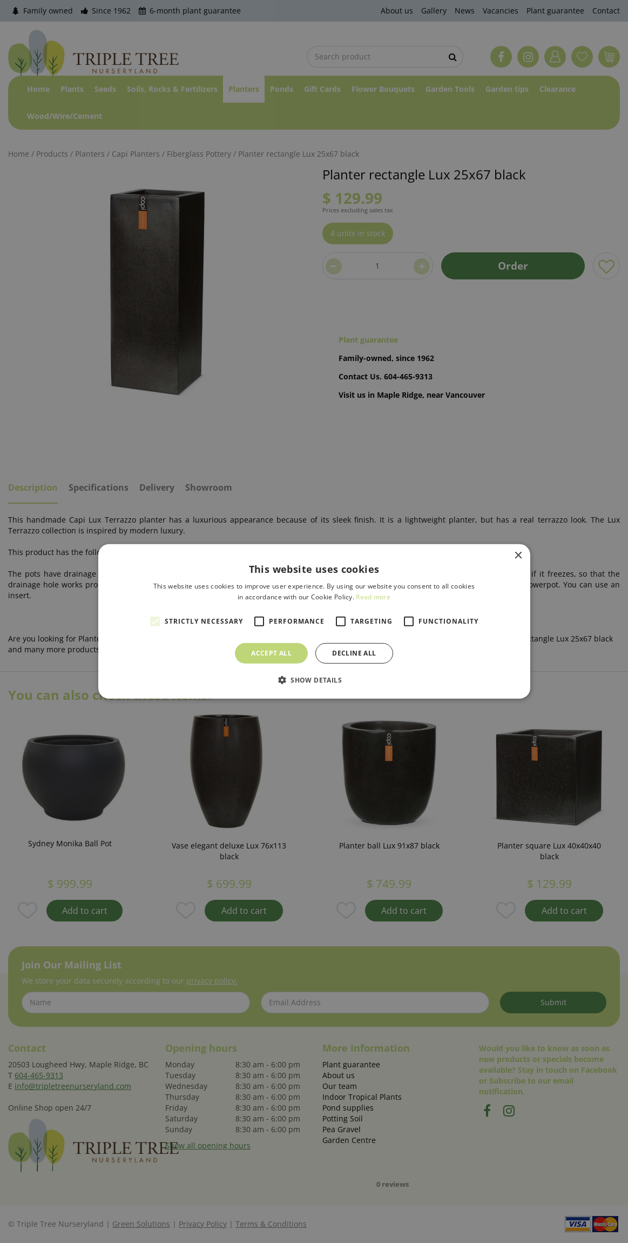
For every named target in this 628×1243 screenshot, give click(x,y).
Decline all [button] (354, 653)
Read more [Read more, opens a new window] (373, 597)
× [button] (518, 556)
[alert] (314, 621)
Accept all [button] (271, 653)
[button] (314, 679)
